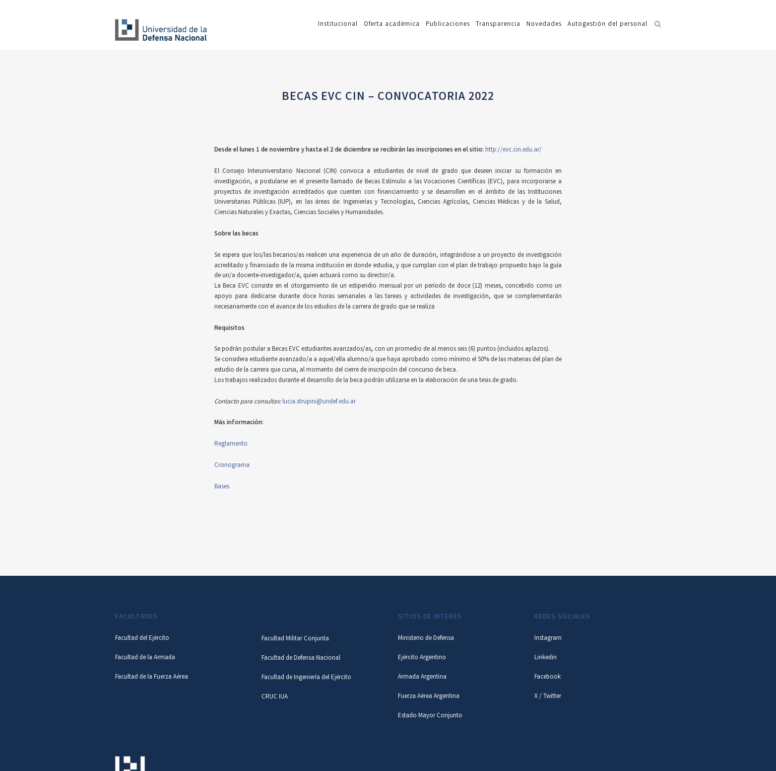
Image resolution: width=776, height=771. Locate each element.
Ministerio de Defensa (426, 638)
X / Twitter (547, 696)
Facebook (547, 677)
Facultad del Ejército (142, 638)
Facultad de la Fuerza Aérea (151, 677)
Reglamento (231, 444)
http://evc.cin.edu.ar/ (513, 150)
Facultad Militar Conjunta (295, 639)
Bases (221, 487)
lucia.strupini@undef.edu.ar (319, 402)
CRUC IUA (274, 697)
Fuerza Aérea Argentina (428, 696)
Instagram (548, 638)
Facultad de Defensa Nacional (300, 658)
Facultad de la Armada (145, 658)
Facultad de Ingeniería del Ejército (306, 678)
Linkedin (545, 658)
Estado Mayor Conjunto (430, 716)
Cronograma (232, 465)
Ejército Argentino (422, 658)
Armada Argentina (422, 677)
